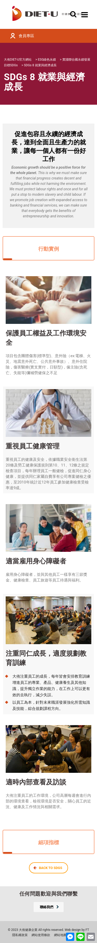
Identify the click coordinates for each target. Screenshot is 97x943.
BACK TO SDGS (47, 868)
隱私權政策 (20, 935)
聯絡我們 (49, 907)
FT (87, 930)
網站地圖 (60, 935)
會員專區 (26, 36)
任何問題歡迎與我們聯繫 (48, 894)
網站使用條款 (41, 935)
